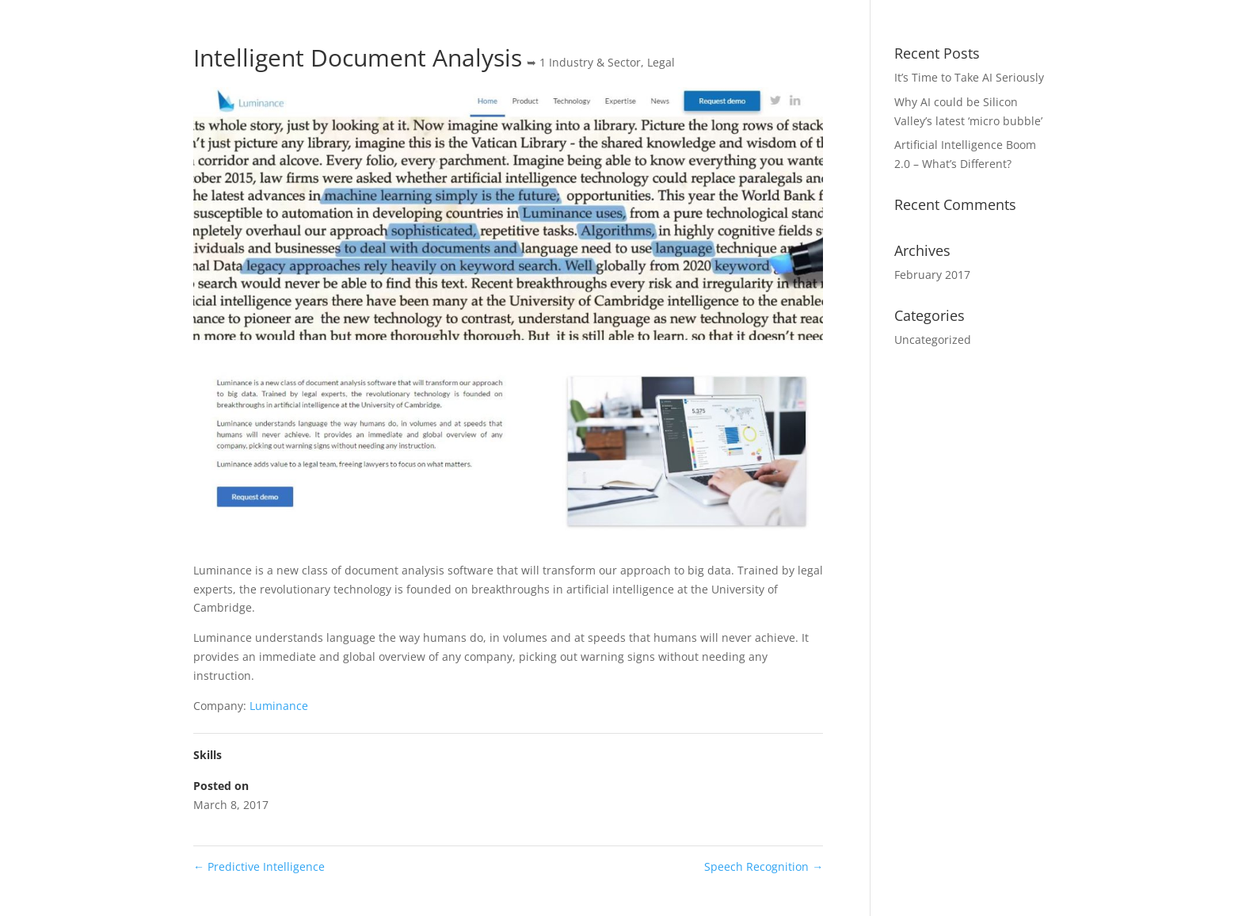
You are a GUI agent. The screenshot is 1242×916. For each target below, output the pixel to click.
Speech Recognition (763, 866)
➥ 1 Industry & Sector (584, 62)
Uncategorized (932, 339)
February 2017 (932, 274)
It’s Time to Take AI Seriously (969, 77)
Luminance (279, 705)
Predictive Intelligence (259, 866)
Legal (661, 62)
